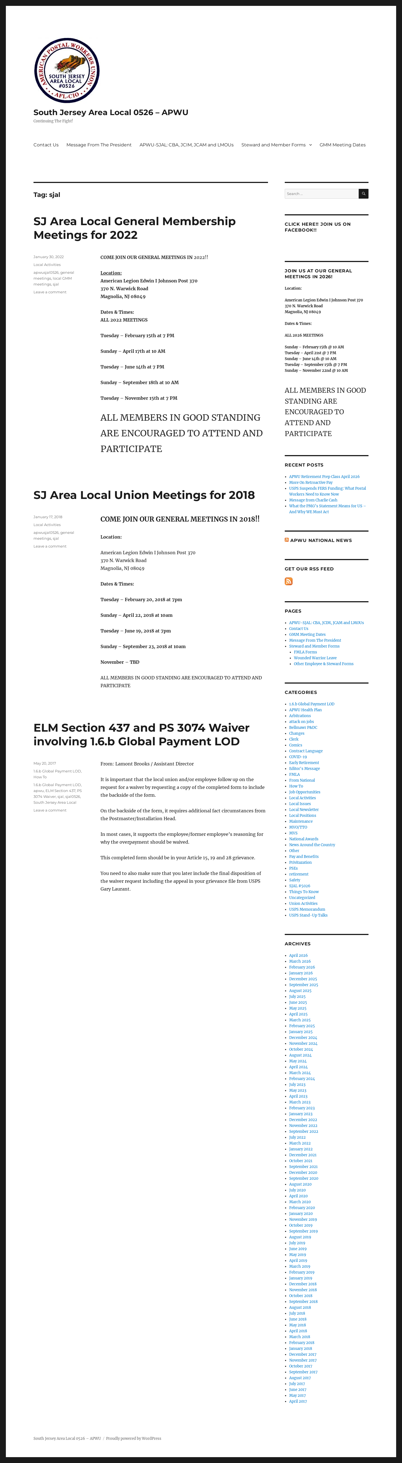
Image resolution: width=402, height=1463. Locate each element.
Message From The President (99, 145)
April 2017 (298, 1401)
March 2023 (299, 1102)
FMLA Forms (305, 652)
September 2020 (303, 1178)
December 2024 (303, 1037)
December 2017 (303, 1354)
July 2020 (297, 1190)
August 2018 (300, 1307)
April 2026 (298, 955)
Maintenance (301, 821)
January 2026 (301, 973)
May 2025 (298, 1008)
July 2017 (297, 1383)
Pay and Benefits (304, 856)
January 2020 (301, 1213)
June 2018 (298, 1319)
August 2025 (300, 990)
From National (302, 780)
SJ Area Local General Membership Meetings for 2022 (135, 228)
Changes (297, 733)
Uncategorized (302, 897)
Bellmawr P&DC (303, 727)
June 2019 (298, 1248)
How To (40, 777)
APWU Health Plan (305, 710)
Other (294, 850)
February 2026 (302, 967)
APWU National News (321, 540)
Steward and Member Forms (273, 145)
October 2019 (301, 1225)
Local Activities (47, 264)
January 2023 (300, 1114)
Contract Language (306, 751)
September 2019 (303, 1231)
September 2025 (303, 985)
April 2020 (298, 1196)
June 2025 (298, 1002)
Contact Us (46, 145)
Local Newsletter (304, 809)
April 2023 (298, 1096)
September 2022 (303, 1131)
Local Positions (302, 815)
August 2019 (300, 1237)
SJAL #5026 (299, 886)
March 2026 (300, 961)
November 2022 (303, 1125)
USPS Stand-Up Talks (308, 915)
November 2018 (303, 1290)
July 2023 (297, 1084)
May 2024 (298, 1061)
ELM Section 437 (60, 790)
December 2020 (303, 1172)
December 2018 (303, 1284)
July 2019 (297, 1243)
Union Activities (303, 903)
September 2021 (303, 1166)
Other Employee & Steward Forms (324, 664)
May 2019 (297, 1254)
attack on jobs (301, 721)
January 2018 (300, 1348)
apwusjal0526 (46, 272)
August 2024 (300, 1055)
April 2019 (298, 1260)
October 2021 (300, 1160)
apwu (39, 790)
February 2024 (302, 1078)
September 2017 (303, 1372)
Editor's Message (304, 768)
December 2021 (303, 1155)
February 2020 (302, 1207)
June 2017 (298, 1389)
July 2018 (297, 1313)
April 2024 (298, 1067)
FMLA (294, 774)
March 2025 (300, 1020)
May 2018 (297, 1325)
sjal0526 (72, 796)
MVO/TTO (298, 827)
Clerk (293, 739)
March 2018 (299, 1336)
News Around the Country (312, 845)
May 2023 (297, 1090)
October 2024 (301, 1049)
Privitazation (300, 862)
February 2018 (301, 1342)
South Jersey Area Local (55, 802)
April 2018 (298, 1331)
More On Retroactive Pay (310, 482)
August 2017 (300, 1378)
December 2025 (303, 979)
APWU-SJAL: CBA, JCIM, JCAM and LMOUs (187, 145)
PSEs (293, 868)
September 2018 (303, 1301)
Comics (295, 745)
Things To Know (304, 891)
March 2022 (300, 1143)
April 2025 (298, 1014)
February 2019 (302, 1272)
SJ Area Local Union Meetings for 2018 (144, 495)
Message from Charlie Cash (313, 500)
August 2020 (300, 1184)
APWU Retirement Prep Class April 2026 (324, 476)
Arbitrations (300, 715)
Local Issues (300, 803)
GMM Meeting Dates (343, 145)
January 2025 (301, 1031)
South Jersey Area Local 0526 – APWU (111, 112)
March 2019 (299, 1266)
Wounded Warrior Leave (315, 658)
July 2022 (297, 1137)
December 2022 (303, 1119)
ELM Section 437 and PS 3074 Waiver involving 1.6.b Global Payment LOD (142, 734)
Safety (294, 880)
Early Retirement (304, 762)
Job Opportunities (304, 792)
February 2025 (302, 1026)
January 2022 (301, 1149)
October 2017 (300, 1366)
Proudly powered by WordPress (133, 1438)
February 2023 (302, 1108)
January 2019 (300, 1278)
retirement (298, 874)
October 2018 (300, 1295)
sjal (56, 284)
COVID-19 (298, 757)
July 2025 (297, 996)
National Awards (304, 839)
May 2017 (297, 1395)
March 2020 (300, 1202)
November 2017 (303, 1360)
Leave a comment (50, 292)
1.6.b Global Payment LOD (57, 771)
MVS (293, 833)
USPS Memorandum (307, 909)
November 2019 (303, 1219)
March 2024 (300, 1073)
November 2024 (303, 1043)
